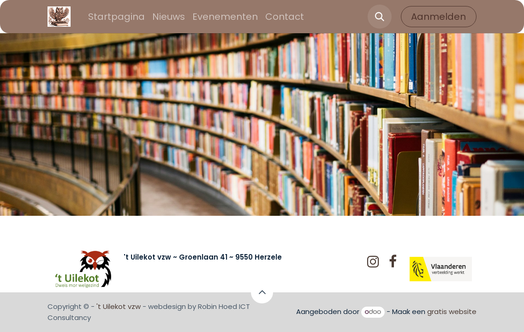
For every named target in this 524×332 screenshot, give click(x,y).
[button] (380, 17)
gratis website (451, 311)
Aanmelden (438, 16)
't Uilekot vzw (118, 306)
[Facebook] (393, 261)
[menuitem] (116, 16)
